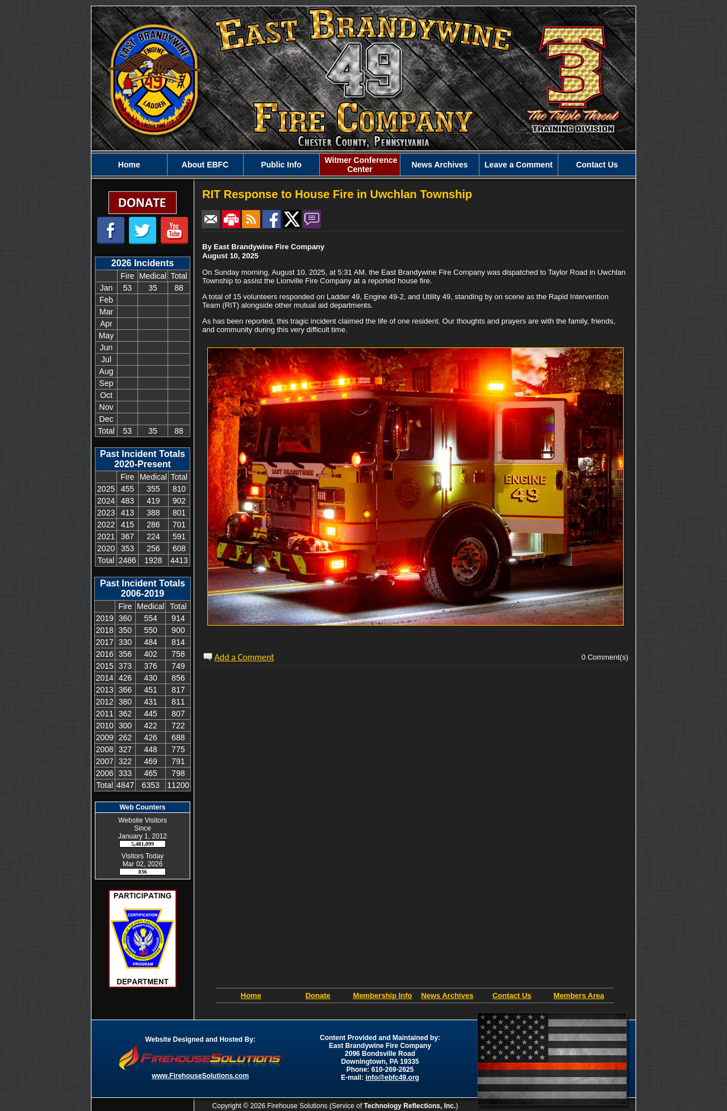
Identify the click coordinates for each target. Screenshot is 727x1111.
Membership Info (382, 995)
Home (129, 164)
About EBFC (205, 164)
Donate (318, 995)
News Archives (439, 164)
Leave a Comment (518, 164)
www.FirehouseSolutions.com (200, 1076)
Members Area (579, 995)
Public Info (281, 164)
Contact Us (597, 164)
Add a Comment (244, 657)
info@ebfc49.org (392, 1077)
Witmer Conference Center (360, 165)
